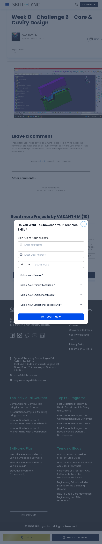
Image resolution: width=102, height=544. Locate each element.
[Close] (83, 224)
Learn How (51, 316)
